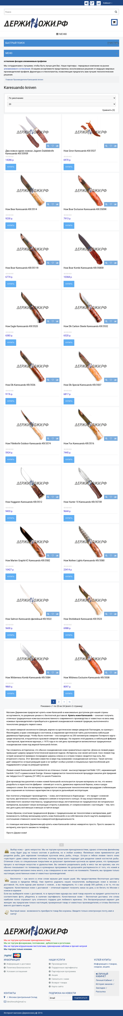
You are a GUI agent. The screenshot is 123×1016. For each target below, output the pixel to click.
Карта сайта (57, 986)
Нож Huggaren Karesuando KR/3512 (23, 502)
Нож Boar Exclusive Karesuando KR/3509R (85, 209)
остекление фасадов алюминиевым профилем (25, 61)
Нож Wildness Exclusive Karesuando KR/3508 (86, 677)
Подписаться (80, 998)
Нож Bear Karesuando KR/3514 (21, 209)
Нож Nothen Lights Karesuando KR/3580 (84, 560)
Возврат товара (59, 982)
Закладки (100, 988)
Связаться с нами (60, 979)
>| (69, 702)
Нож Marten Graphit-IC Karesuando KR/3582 (27, 560)
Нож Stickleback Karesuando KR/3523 (83, 619)
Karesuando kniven (35, 79)
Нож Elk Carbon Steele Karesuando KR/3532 (86, 326)
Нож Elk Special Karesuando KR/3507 (82, 385)
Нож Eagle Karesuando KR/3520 (21, 326)
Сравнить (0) (108, 110)
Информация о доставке (19, 964)
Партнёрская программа (64, 971)
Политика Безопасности (18, 967)
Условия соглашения (17, 971)
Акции (55, 975)
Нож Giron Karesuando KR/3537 (80, 151)
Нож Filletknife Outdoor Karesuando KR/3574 (28, 443)
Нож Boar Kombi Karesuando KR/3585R (84, 268)
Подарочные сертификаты (65, 967)
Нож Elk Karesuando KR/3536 (20, 385)
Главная (9, 79)
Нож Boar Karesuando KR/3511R (21, 268)
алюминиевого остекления (17, 69)
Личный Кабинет (104, 980)
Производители (20, 79)
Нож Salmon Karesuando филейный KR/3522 (28, 619)
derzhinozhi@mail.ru (16, 1001)
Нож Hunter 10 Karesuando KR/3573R (83, 502)
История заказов (104, 984)
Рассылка (101, 991)
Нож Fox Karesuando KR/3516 (79, 443)
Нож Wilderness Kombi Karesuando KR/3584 (27, 677)
